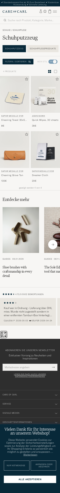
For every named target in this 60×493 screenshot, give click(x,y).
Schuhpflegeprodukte (43, 48)
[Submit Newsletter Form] (53, 367)
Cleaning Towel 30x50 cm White (14, 120)
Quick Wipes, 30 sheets (45, 120)
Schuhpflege (19, 30)
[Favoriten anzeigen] (45, 11)
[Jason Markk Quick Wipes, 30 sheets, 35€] (45, 101)
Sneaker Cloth (40, 175)
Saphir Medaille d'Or (12, 116)
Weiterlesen (30, 454)
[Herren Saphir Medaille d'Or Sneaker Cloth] (45, 149)
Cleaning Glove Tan (12, 175)
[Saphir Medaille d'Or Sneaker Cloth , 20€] (45, 157)
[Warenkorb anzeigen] (50, 11)
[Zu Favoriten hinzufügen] (25, 80)
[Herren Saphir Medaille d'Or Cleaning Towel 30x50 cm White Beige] (14, 94)
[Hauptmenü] (55, 11)
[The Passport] (4, 337)
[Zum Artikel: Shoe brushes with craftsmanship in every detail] (21, 244)
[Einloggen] (41, 11)
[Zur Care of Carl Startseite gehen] (15, 11)
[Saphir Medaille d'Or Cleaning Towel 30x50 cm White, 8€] (14, 101)
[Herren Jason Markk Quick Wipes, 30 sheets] (45, 94)
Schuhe (7, 30)
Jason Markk (38, 116)
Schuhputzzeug (14, 48)
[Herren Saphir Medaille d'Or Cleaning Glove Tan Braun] (14, 149)
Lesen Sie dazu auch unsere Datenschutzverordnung (30, 375)
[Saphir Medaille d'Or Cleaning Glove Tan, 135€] (14, 157)
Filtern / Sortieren (18, 61)
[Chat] (9, 337)
